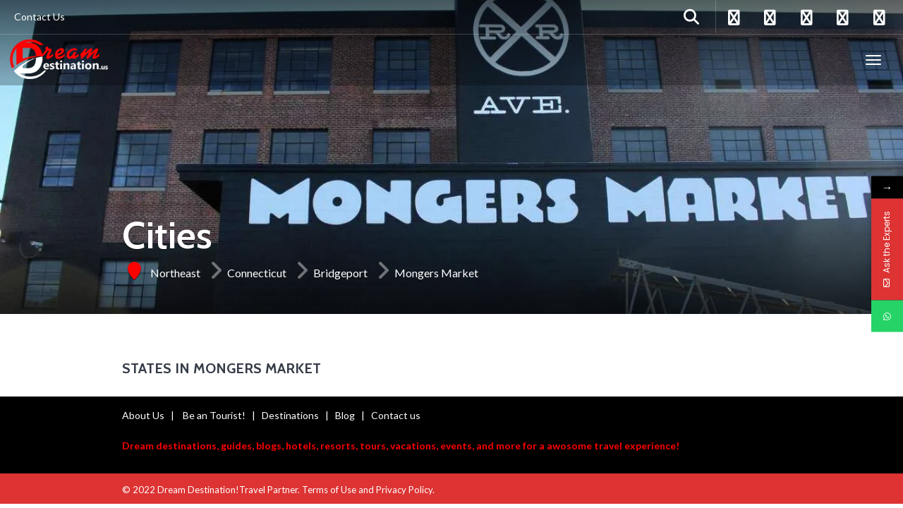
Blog (345, 415)
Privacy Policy (404, 489)
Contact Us (39, 17)
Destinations (290, 415)
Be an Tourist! (214, 415)
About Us (143, 415)
